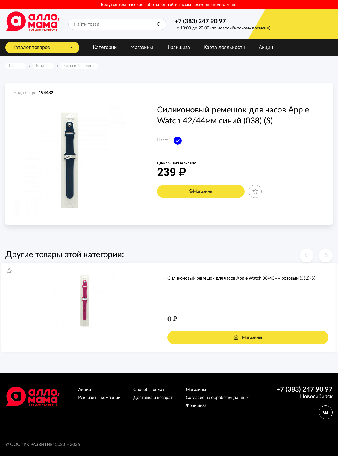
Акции (266, 47)
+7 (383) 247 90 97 (200, 21)
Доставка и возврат (153, 397)
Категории (105, 47)
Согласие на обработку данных (217, 397)
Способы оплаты (150, 389)
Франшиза (178, 47)
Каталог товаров (31, 47)
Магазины (141, 47)
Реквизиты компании (99, 397)
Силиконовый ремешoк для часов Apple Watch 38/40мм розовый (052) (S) (241, 278)
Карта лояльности (224, 47)
